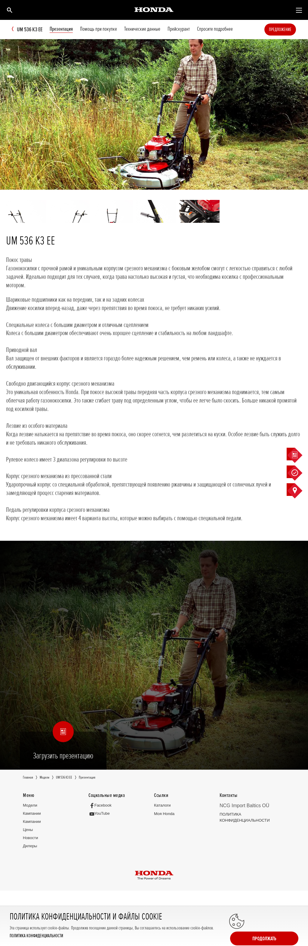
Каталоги (162, 805)
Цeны (28, 830)
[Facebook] (101, 805)
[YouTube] (100, 814)
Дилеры (30, 846)
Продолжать (274, 922)
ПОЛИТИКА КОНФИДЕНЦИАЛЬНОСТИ (36, 936)
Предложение (289, 29)
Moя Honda (164, 814)
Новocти (30, 838)
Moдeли (30, 805)
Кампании (32, 813)
